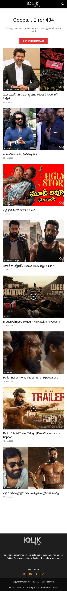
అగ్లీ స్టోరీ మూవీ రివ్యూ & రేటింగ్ (19, 209)
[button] (63, 4)
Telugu (7, 205)
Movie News (8, 372)
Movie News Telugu (11, 89)
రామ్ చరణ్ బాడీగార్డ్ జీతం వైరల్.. (20, 154)
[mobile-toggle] (5, 4)
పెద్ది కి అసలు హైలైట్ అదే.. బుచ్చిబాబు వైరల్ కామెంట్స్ (31, 492)
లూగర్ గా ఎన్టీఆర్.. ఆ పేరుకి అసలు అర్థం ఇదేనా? (28, 265)
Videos (6, 316)
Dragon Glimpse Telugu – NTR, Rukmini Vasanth (31, 321)
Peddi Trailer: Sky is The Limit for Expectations (30, 377)
